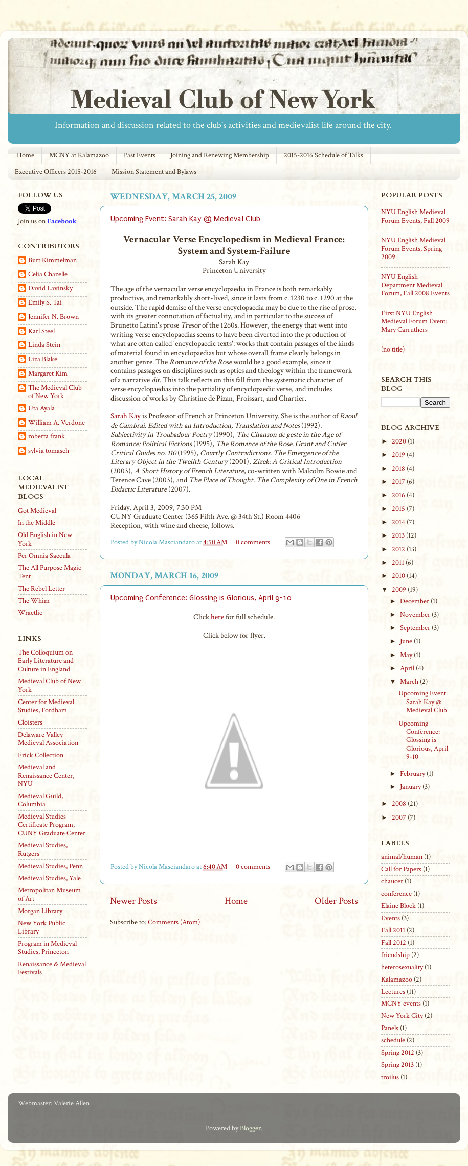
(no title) (393, 349)
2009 (400, 589)
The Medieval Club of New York (55, 392)
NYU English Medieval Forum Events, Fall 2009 (415, 216)
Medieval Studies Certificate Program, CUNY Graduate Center (51, 824)
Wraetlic (30, 612)
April (408, 668)
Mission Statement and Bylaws (154, 171)
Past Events (139, 155)
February (413, 773)
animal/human (401, 856)
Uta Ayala (41, 408)
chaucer (392, 881)
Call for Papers (401, 869)
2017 (399, 481)
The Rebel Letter (41, 588)
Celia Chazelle (48, 274)
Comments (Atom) (174, 922)
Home (25, 155)
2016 (399, 495)
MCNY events (401, 1003)
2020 (400, 441)
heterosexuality (402, 967)
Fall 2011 (393, 930)
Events (390, 918)
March (410, 681)
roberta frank (46, 436)
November (416, 614)
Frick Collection (40, 755)
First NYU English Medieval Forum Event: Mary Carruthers (414, 321)
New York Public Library (41, 927)
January (411, 786)
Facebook (61, 221)
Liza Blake (42, 359)
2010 (399, 575)
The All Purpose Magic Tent (49, 571)
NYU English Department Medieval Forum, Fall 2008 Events (415, 285)
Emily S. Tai (45, 302)
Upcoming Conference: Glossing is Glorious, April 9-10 (201, 597)
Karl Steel (41, 331)
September (416, 628)
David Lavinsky (50, 288)
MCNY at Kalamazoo (79, 155)
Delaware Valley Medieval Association (48, 739)
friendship (395, 955)
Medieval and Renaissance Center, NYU (46, 775)
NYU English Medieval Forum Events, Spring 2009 (413, 248)
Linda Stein (44, 345)
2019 (399, 454)
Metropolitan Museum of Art (49, 894)
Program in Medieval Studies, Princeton (47, 948)
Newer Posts (133, 901)
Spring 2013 (397, 1064)
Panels (389, 1028)
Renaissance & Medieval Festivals (52, 968)
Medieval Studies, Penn (50, 866)
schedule (393, 1040)
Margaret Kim (48, 373)
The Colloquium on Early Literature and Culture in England (46, 660)
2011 (399, 562)
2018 (399, 468)
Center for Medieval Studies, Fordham (46, 706)
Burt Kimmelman (52, 260)
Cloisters (30, 722)
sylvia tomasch (48, 451)
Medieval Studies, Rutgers (43, 849)
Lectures (393, 991)
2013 (399, 535)
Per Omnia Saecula (44, 556)
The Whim (34, 600)
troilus (390, 1077)
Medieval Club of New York (49, 685)
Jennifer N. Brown (53, 317)
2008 (400, 803)
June (407, 641)
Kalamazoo (396, 979)
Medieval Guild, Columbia (40, 800)
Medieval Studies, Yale (49, 878)
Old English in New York (45, 539)
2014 (399, 522)
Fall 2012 (393, 942)
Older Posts (336, 901)
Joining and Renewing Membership (219, 155)
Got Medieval (37, 511)
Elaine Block (398, 906)
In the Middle (36, 522)
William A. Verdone (56, 422)
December (415, 601)
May (407, 655)
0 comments (253, 542)
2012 (399, 549)
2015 (399, 509)
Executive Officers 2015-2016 (56, 171)
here (217, 617)
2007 (400, 817)
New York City (402, 1015)
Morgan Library (40, 911)
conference (396, 893)
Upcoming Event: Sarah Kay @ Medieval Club (185, 218)
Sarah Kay (125, 416)
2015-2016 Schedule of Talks (323, 155)
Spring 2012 (397, 1052)
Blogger (250, 1128)
